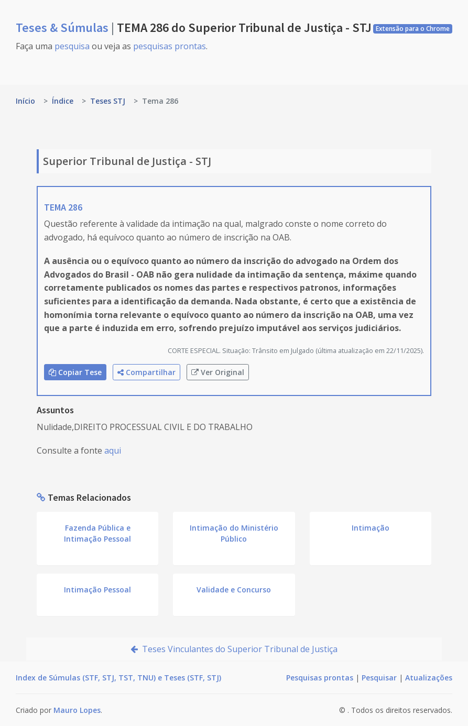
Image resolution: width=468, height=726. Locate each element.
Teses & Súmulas (63, 27)
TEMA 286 (63, 207)
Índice (62, 101)
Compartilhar (146, 372)
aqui (112, 450)
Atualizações (428, 678)
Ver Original (217, 372)
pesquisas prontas (169, 46)
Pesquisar (379, 678)
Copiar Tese (75, 372)
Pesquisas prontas (319, 678)
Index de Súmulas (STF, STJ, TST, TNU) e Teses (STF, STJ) (118, 678)
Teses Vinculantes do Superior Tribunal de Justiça (234, 649)
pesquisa (72, 46)
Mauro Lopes (77, 710)
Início (25, 101)
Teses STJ (107, 101)
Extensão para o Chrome (413, 28)
